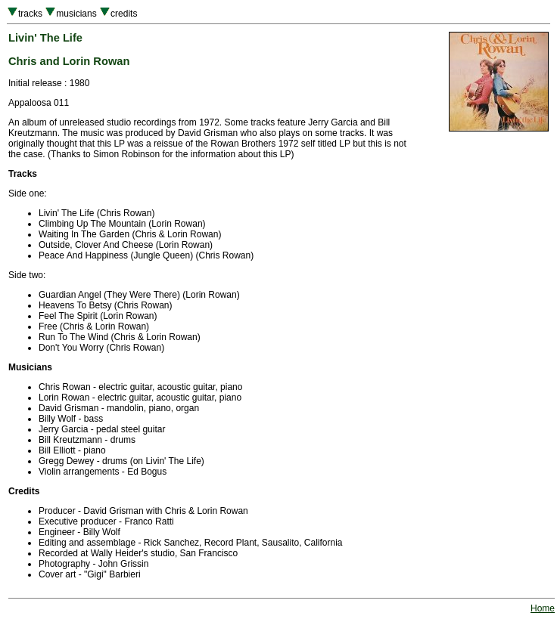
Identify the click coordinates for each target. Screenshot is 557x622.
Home (543, 608)
